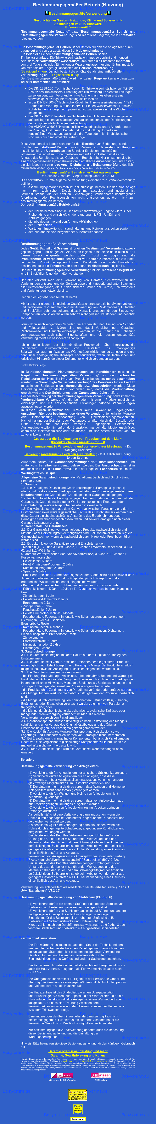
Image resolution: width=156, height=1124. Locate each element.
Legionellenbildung (65, 75)
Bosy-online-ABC (78, 27)
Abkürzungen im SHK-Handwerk (78, 24)
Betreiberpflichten (34, 71)
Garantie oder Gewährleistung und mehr (78, 1051)
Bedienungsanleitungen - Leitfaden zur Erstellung (61, 454)
